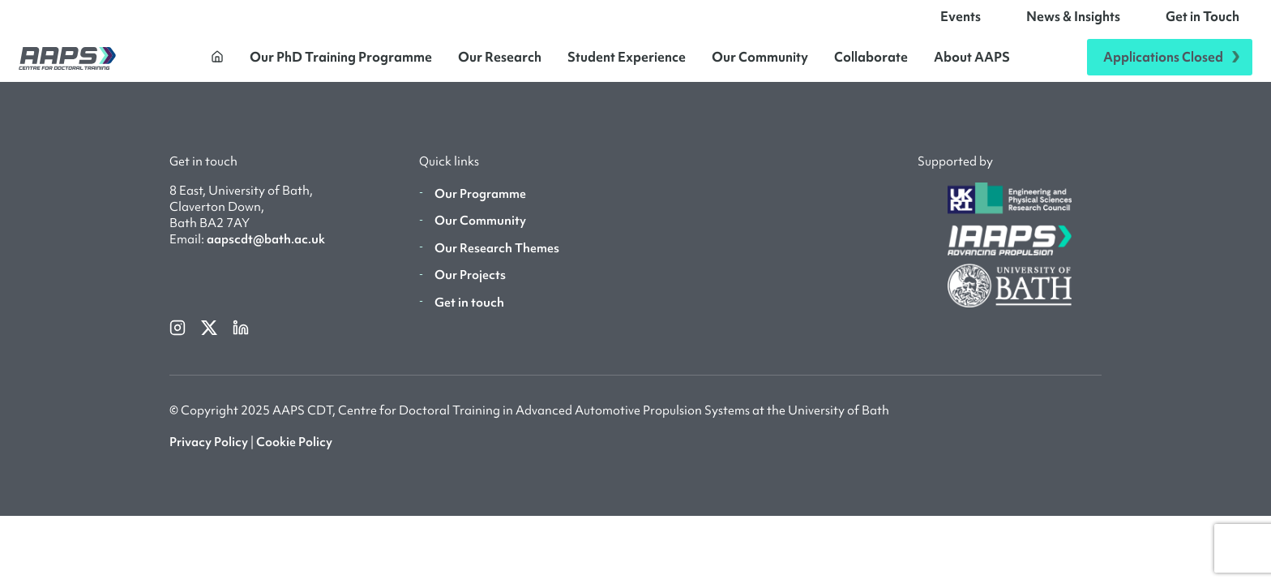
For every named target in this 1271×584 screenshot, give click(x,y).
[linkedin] (241, 339)
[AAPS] (67, 63)
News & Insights (1073, 23)
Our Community (760, 63)
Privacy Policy (208, 454)
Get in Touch (1202, 23)
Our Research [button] (499, 63)
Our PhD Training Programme (341, 63)
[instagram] (178, 339)
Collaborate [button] (871, 63)
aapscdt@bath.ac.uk (266, 252)
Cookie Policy (294, 454)
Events (960, 23)
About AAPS (972, 63)
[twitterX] (210, 339)
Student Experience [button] (626, 63)
